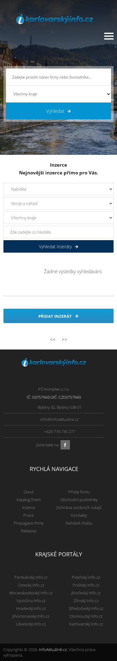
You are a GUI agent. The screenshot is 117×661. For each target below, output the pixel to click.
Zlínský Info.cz (86, 600)
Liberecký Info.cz (31, 624)
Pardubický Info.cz (30, 577)
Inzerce (28, 507)
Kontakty (79, 515)
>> (64, 339)
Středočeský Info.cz (86, 608)
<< (53, 339)
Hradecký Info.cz (31, 608)
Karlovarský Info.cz (86, 624)
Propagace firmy (28, 523)
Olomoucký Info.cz (86, 616)
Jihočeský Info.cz (86, 593)
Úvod (28, 492)
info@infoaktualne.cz (59, 419)
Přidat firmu (79, 492)
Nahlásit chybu (79, 523)
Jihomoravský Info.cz (30, 616)
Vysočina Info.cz (31, 600)
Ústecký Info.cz (31, 585)
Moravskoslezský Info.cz (30, 593)
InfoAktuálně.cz (53, 649)
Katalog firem (29, 499)
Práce (28, 515)
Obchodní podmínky (79, 499)
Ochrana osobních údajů (79, 507)
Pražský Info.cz (86, 585)
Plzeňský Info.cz (86, 577)
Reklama (28, 531)
